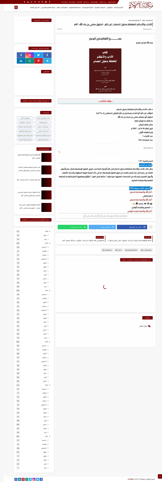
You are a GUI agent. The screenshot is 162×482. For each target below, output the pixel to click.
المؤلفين (106, 7)
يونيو (41, 266)
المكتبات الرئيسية (96, 7)
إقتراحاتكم (75, 2)
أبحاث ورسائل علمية (39, 118)
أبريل (41, 274)
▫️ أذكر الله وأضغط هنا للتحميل (137, 192)
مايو (41, 270)
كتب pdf (114, 250)
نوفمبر (41, 251)
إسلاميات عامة (143, 20)
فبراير (41, 235)
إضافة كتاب (60, 2)
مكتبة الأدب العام (58, 7)
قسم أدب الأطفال (21, 122)
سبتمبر (41, 255)
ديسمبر (40, 247)
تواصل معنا (68, 2)
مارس (41, 278)
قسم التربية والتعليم (21, 131)
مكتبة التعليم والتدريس (44, 7)
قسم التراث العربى (39, 131)
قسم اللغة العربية (39, 139)
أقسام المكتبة (114, 7)
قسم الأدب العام (39, 126)
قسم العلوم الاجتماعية (39, 135)
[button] (128, 227)
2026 (42, 231)
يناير (42, 239)
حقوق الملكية (90, 2)
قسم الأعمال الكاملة (21, 126)
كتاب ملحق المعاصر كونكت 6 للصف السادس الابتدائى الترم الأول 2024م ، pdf (25, 170)
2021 (42, 436)
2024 (42, 290)
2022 (42, 385)
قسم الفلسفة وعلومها (21, 135)
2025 (42, 243)
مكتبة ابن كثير (103, 250)
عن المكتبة (83, 2)
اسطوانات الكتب (21, 118)
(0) (56, 29)
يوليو (41, 262)
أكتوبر (41, 302)
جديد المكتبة (99, 2)
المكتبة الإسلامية (84, 7)
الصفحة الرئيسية (108, 2)
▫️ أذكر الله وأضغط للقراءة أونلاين (136, 211)
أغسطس (40, 259)
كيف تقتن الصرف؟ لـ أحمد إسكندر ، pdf (25, 179)
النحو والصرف (39, 122)
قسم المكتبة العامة (21, 139)
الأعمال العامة (31, 7)
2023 (42, 341)
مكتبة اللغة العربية (71, 7)
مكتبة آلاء (127, 479)
